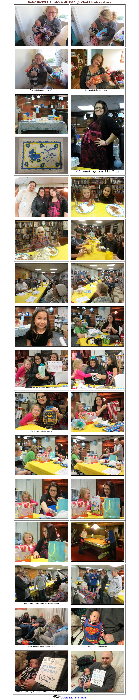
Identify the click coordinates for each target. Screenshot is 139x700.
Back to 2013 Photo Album (73, 698)
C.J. (78, 171)
